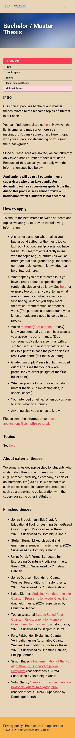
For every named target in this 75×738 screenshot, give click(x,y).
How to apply (13, 72)
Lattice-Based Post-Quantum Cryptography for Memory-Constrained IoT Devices (37, 619)
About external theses (17, 83)
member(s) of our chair (37, 327)
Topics (9, 77)
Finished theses (14, 88)
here (47, 125)
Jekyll (27, 730)
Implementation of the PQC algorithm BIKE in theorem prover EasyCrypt (41, 666)
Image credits (53, 726)
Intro (8, 66)
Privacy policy (13, 726)
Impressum (33, 726)
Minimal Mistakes (41, 730)
